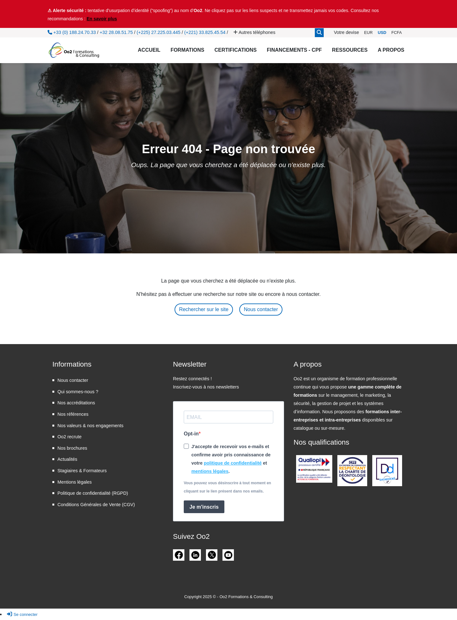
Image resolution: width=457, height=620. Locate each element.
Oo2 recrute (69, 436)
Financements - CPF (294, 50)
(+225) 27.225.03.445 (158, 32)
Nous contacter (261, 309)
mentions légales (209, 471)
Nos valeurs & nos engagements (90, 425)
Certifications (236, 50)
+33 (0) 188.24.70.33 (72, 32)
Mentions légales (74, 482)
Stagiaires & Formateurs (82, 470)
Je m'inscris (204, 507)
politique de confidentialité (233, 463)
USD (382, 32)
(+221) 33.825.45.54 (205, 32)
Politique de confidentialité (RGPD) (92, 493)
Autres (254, 32)
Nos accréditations (76, 402)
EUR (368, 32)
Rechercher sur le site (203, 309)
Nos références (73, 414)
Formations (187, 50)
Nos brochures (72, 448)
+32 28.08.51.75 (116, 32)
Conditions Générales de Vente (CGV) (96, 504)
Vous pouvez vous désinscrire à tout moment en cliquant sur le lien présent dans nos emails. (227, 487)
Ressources (350, 50)
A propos (391, 50)
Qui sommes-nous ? (77, 391)
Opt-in (191, 433)
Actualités (67, 459)
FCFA (396, 32)
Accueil (149, 50)
